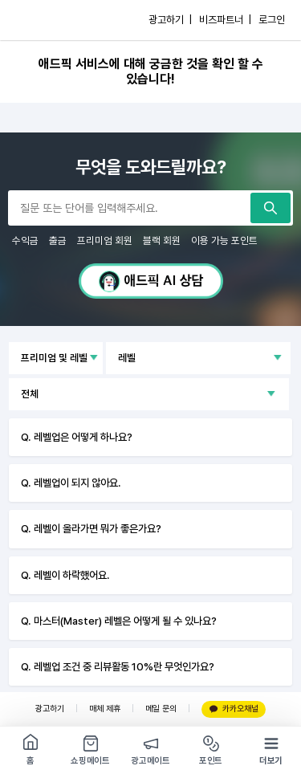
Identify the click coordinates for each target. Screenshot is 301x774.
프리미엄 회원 (104, 240)
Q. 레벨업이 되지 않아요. (71, 482)
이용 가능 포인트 (224, 240)
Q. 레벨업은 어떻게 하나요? (76, 436)
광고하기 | (170, 20)
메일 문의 (161, 708)
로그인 (271, 20)
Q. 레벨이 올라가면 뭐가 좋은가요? (91, 528)
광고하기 (49, 708)
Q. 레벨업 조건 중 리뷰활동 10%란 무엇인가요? (117, 666)
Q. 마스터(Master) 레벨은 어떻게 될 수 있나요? (119, 620)
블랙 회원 (162, 240)
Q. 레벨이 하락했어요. (65, 574)
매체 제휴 (104, 708)
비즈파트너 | (225, 20)
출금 (58, 240)
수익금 (25, 240)
